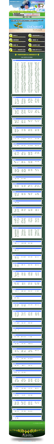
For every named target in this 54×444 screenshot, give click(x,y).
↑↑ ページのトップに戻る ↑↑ (38, 423)
